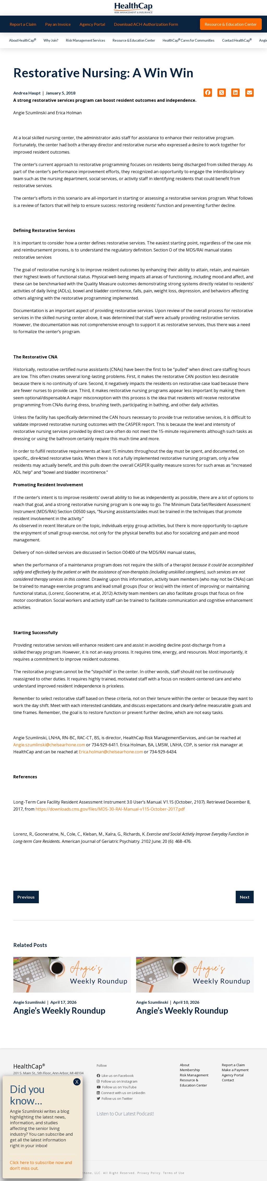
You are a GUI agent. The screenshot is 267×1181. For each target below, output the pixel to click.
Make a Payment (235, 1070)
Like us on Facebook (118, 1075)
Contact (228, 1080)
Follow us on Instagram (119, 1081)
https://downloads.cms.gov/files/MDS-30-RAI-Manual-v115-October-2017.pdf (110, 809)
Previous (26, 896)
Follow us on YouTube (119, 1087)
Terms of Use (174, 1173)
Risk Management (194, 1075)
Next (245, 896)
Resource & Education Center (193, 1083)
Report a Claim (233, 1065)
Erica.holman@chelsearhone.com (111, 752)
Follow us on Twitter (117, 1098)
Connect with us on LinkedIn (123, 1092)
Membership (190, 1070)
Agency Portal (233, 1075)
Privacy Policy (149, 1173)
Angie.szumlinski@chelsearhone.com (49, 745)
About (184, 1065)
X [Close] (76, 1081)
